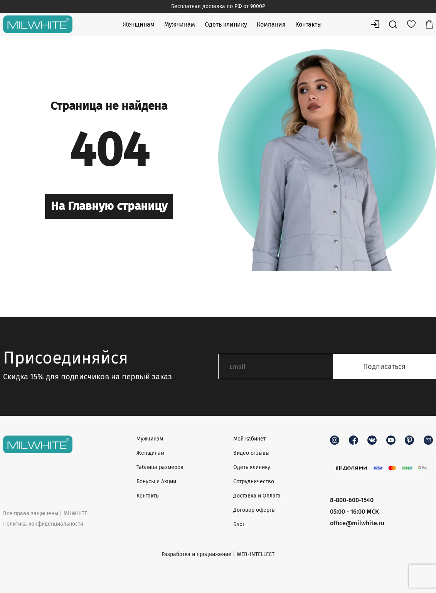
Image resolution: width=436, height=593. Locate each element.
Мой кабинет (249, 439)
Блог (239, 524)
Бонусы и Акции (156, 481)
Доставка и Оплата (257, 495)
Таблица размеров (159, 467)
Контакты (308, 24)
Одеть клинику (226, 24)
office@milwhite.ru (357, 523)
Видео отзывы (251, 453)
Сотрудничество (253, 481)
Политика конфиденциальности (43, 524)
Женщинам (139, 24)
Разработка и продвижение (196, 554)
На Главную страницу (109, 206)
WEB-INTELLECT (255, 554)
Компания (271, 24)
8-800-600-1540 (352, 500)
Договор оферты (254, 510)
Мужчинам (179, 24)
